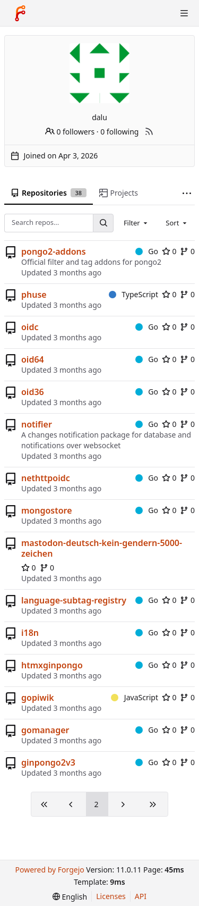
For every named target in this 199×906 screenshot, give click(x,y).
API (140, 896)
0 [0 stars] (169, 251)
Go (146, 251)
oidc (29, 327)
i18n (30, 632)
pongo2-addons (53, 251)
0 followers (69, 132)
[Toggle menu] (184, 13)
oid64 (32, 359)
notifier (36, 424)
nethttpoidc (45, 478)
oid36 (32, 392)
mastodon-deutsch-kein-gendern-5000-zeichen (101, 548)
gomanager (45, 730)
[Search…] (103, 223)
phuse (34, 294)
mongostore (46, 510)
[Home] (20, 13)
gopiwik (37, 697)
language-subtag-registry (73, 600)
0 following (119, 132)
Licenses (111, 896)
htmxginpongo (52, 665)
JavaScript (134, 697)
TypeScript (133, 294)
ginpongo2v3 (48, 762)
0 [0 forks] (187, 251)
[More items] (187, 193)
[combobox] (136, 223)
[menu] (70, 897)
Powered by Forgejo (49, 870)
